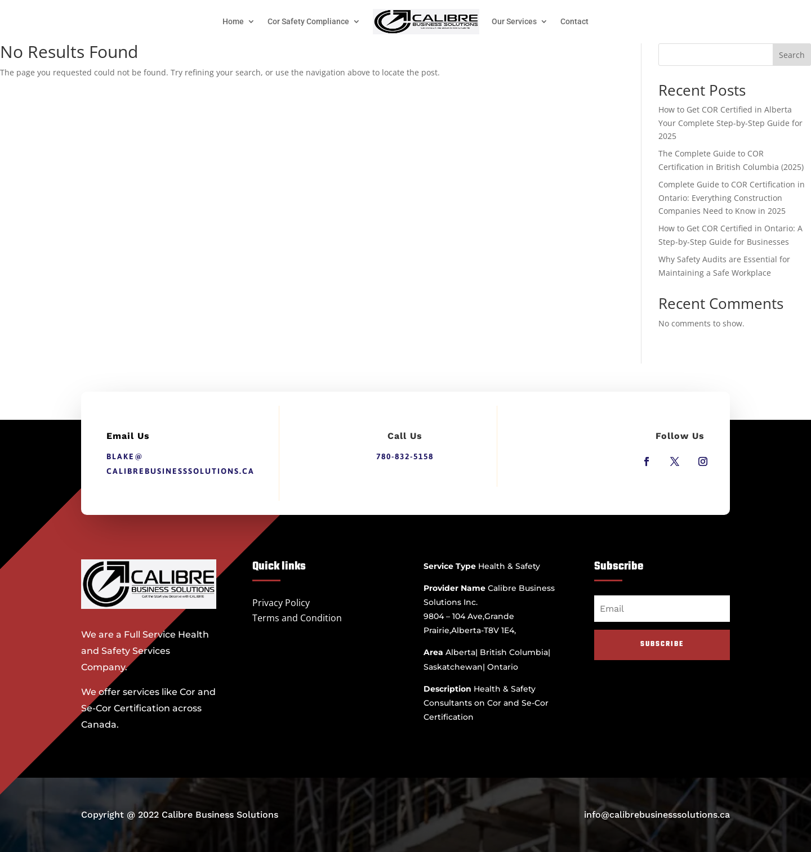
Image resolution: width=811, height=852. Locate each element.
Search (792, 55)
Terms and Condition (297, 618)
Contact (574, 21)
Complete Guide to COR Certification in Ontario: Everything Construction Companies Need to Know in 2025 (731, 198)
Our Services (514, 21)
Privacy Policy (281, 603)
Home (233, 21)
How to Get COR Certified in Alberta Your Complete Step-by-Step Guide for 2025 (730, 123)
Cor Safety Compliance (308, 21)
